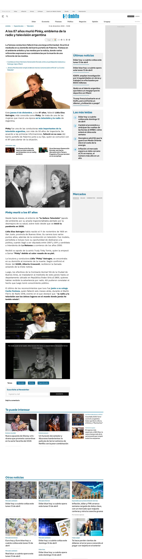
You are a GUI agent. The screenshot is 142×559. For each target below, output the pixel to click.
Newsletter (137, 21)
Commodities (91, 198)
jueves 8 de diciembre (21, 112)
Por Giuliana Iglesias (78, 515)
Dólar (15, 11)
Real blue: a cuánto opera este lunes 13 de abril (19, 554)
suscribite (131, 16)
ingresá (137, 16)
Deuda (66, 11)
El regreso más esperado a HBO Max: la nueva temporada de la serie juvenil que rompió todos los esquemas (94, 434)
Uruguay (107, 22)
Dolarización (82, 11)
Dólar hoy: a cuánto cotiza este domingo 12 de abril (88, 119)
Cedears (99, 198)
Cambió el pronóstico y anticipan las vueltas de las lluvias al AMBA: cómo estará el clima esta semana (90, 130)
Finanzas (58, 22)
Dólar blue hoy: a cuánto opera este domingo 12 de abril (53, 553)
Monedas (76, 198)
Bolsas (82, 198)
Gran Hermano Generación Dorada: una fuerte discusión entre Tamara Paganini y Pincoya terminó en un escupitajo (59, 152)
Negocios (82, 22)
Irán (73, 11)
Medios (31, 383)
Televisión (30, 26)
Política (70, 22)
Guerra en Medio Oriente (54, 11)
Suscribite (59, 394)
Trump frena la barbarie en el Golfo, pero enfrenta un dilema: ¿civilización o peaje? (86, 101)
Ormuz (32, 11)
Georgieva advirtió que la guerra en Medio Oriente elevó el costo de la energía (90, 141)
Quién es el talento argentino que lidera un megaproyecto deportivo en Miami (86, 90)
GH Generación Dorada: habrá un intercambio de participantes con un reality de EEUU (26, 151)
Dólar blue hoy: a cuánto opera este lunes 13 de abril (87, 69)
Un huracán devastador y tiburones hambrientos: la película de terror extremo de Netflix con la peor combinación (53, 440)
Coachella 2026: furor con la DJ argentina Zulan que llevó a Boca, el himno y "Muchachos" (94, 420)
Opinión (95, 22)
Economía (45, 22)
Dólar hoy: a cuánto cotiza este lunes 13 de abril (87, 61)
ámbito (8, 26)
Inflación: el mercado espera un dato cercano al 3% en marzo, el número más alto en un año (89, 153)
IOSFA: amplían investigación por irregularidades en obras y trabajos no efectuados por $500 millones (87, 79)
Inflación (23, 11)
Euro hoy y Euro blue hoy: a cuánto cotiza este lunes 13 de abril (19, 543)
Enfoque (40, 11)
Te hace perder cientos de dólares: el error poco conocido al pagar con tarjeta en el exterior (87, 543)
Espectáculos (18, 26)
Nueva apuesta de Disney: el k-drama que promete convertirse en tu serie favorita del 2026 (20, 438)
